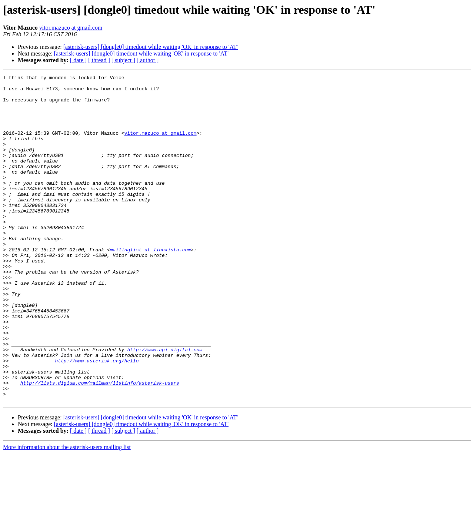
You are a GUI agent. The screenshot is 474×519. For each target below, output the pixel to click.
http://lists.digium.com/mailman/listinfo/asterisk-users (99, 445)
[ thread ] (99, 60)
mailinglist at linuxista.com (150, 285)
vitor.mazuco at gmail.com (71, 27)
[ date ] (78, 60)
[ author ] (148, 60)
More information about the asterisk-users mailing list (67, 512)
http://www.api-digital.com (164, 405)
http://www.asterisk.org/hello (96, 418)
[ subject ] (123, 60)
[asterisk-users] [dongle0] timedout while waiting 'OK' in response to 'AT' (150, 47)
